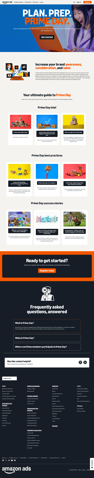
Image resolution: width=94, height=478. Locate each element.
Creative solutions (32, 396)
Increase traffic (5, 393)
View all (4, 425)
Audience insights (31, 388)
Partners (35, 2)
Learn (41, 2)
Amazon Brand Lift (31, 415)
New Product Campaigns (32, 445)
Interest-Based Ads (33, 457)
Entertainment (55, 396)
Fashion (54, 398)
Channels (55, 426)
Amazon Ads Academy (82, 388)
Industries (55, 386)
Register (87, 2)
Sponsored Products (7, 410)
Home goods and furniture (58, 408)
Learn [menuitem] (79, 386)
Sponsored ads (5, 408)
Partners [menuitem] (80, 406)
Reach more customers (7, 391)
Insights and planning (33, 386)
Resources (79, 393)
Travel (53, 421)
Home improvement (57, 411)
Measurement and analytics (32, 409)
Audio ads (4, 420)
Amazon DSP (30, 433)
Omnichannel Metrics (32, 423)
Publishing (54, 413)
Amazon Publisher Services (33, 440)
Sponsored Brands (6, 413)
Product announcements (83, 391)
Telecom (54, 416)
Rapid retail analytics (32, 425)
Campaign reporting (31, 420)
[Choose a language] (9, 378)
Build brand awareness (7, 388)
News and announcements (83, 401)
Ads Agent (29, 447)
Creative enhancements (32, 398)
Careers (63, 457)
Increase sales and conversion (9, 396)
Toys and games (56, 418)
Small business (18, 2)
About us (4, 457)
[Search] (74, 2)
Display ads (4, 415)
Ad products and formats (7, 404)
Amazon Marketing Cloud (33, 435)
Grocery (54, 403)
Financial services (56, 401)
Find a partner (80, 408)
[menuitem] (9, 416)
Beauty (53, 391)
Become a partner (81, 411)
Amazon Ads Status (54, 457)
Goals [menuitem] (4, 386)
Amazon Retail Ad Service (33, 443)
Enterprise (28, 2)
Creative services (31, 401)
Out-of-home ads (6, 423)
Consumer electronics (57, 393)
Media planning (30, 391)
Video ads (4, 418)
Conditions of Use (13, 457)
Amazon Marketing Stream (33, 418)
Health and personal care (58, 406)
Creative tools (30, 403)
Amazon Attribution (31, 413)
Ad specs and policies (82, 396)
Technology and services (34, 430)
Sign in (79, 2)
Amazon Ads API (31, 438)
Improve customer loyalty (8, 398)
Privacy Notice (23, 457)
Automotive (55, 388)
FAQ (78, 398)
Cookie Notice (44, 457)
